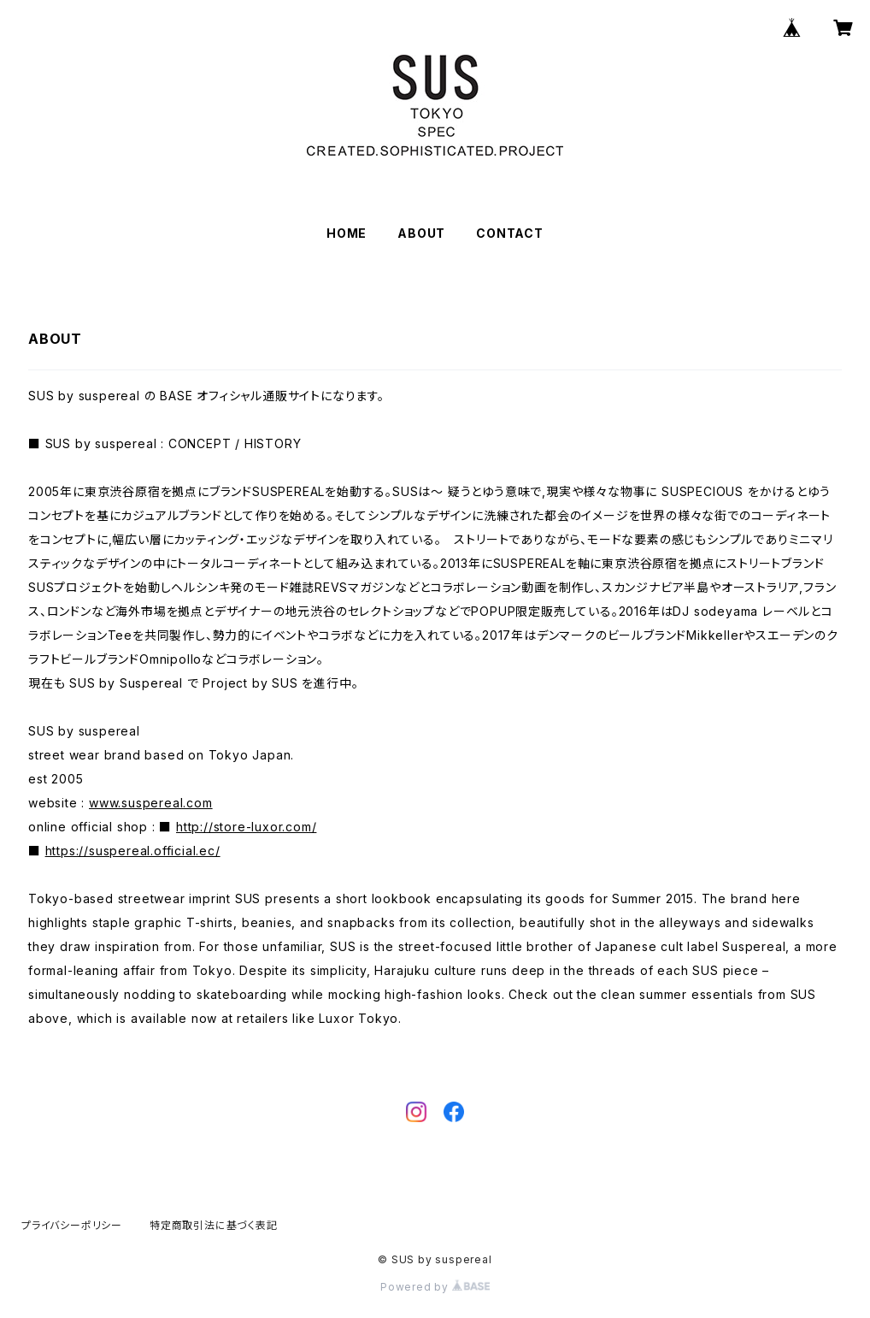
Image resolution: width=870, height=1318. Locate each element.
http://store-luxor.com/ (246, 826)
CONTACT (510, 233)
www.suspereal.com (151, 802)
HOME (346, 233)
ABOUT (421, 233)
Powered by (435, 1286)
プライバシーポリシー (71, 1225)
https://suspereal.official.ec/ (132, 850)
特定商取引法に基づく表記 (214, 1225)
